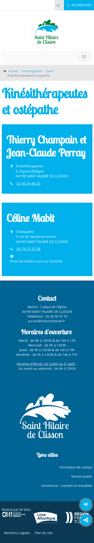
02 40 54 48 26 (28, 183)
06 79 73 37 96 (28, 249)
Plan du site (44, 533)
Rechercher (79, 5)
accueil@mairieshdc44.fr (47, 321)
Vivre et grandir (32, 71)
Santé (50, 71)
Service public (81, 476)
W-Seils (25, 509)
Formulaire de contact (75, 467)
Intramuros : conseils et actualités (66, 485)
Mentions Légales (17, 533)
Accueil (13, 71)
